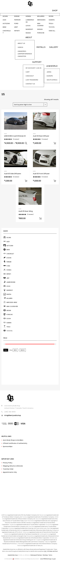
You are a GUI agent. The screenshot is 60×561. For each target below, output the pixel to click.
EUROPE (50, 76)
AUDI (4, 20)
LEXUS (28, 25)
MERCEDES (41, 20)
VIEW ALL (52, 30)
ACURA (5, 16)
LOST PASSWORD (32, 80)
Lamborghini (43, 534)
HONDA (28, 16)
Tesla (18, 545)
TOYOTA (51, 27)
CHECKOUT (30, 76)
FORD (16, 23)
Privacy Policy (7, 463)
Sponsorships (7, 446)
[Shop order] (30, 104)
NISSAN (40, 29)
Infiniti (56, 517)
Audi (10, 528)
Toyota (12, 524)
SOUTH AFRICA (52, 80)
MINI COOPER (40, 24)
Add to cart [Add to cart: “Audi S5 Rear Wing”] (40, 218)
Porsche (30, 521)
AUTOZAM (6, 23)
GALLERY (53, 47)
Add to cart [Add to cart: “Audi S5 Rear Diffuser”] (55, 143)
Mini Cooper (36, 540)
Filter (5, 350)
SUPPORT (36, 62)
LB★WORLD (52, 66)
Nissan (41, 515)
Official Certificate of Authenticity (15, 443)
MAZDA (28, 33)
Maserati (29, 536)
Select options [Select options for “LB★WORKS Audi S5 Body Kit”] (26, 143)
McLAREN (40, 16)
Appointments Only (10, 472)
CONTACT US (30, 84)
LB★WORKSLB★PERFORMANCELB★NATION (25, 53)
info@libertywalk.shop (12, 415)
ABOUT (28, 37)
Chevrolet (20, 543)
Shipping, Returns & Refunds (13, 466)
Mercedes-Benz (45, 528)
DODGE (16, 16)
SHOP (55, 10)
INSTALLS (40, 47)
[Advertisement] (30, 367)
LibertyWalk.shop (13, 555)
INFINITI (17, 30)
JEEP (16, 27)
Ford (23, 517)
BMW (4, 27)
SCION (51, 16)
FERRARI (17, 20)
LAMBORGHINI (30, 21)
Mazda (13, 538)
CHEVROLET (7, 32)
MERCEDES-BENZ (12, 302)
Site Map (45, 555)
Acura (48, 524)
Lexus (37, 519)
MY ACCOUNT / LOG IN (33, 68)
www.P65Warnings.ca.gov (48, 559)
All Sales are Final (52, 551)
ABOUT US (21, 43)
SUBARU (52, 20)
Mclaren (52, 538)
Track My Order (8, 469)
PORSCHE (40, 33)
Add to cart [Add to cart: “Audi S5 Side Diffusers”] (26, 181)
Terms (50, 555)
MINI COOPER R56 (12, 306)
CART (28, 72)
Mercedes (37, 528)
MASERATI (29, 29)
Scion (30, 526)
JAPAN (49, 72)
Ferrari (24, 532)
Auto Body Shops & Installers (13, 440)
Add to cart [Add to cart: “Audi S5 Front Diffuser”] (55, 181)
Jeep (46, 542)
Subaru (6, 534)
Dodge (54, 530)
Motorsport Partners (36, 555)
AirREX (3, 515)
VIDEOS (20, 47)
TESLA (51, 23)
